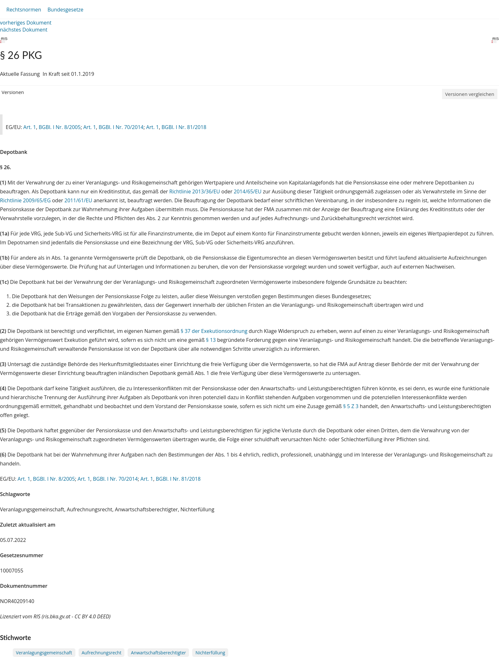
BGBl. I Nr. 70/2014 (121, 127)
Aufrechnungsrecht (102, 653)
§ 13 (211, 339)
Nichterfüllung (210, 653)
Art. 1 (29, 127)
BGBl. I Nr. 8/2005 (60, 127)
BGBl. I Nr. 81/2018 (183, 127)
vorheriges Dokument (26, 22)
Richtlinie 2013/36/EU (195, 191)
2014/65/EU (248, 191)
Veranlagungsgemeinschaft (44, 653)
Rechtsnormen (23, 9)
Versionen (13, 92)
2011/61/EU (79, 200)
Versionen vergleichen (469, 94)
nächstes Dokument (23, 29)
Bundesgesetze (65, 9)
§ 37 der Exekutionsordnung (214, 331)
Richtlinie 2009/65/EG (26, 200)
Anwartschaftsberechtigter (158, 653)
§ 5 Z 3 (350, 406)
